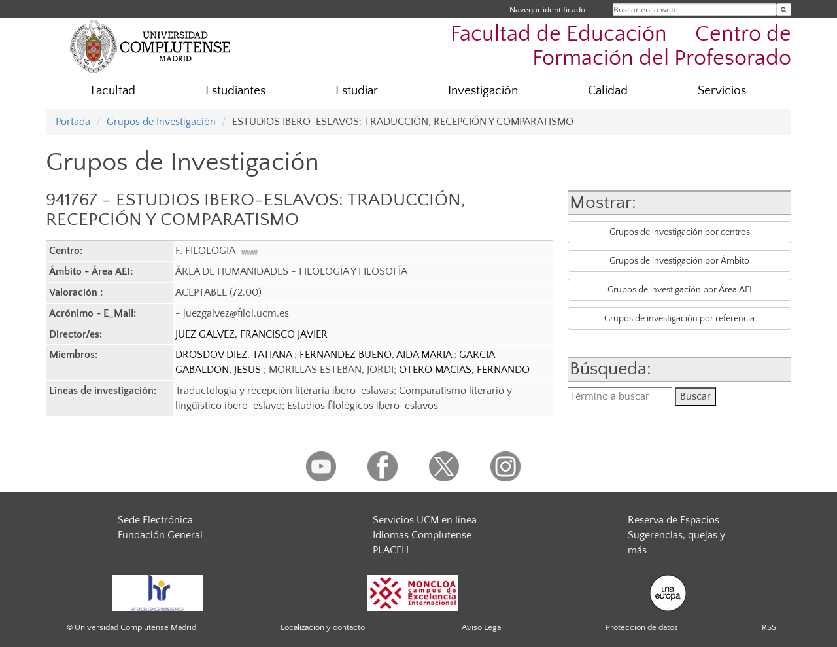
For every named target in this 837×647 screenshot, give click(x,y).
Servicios (722, 90)
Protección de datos (642, 627)
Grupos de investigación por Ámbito (679, 261)
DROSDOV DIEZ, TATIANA (234, 354)
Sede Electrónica (155, 520)
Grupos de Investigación (161, 122)
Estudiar (356, 90)
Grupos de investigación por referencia (679, 318)
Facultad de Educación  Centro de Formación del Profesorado (621, 46)
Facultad (113, 90)
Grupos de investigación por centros (679, 232)
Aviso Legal (482, 627)
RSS (769, 627)
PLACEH (391, 550)
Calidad (608, 90)
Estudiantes (235, 90)
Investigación (483, 90)
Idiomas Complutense (422, 535)
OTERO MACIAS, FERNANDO (464, 370)
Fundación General (160, 535)
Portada (73, 122)
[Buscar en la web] (783, 9)
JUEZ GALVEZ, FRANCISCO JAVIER (251, 334)
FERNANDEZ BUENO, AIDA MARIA (376, 354)
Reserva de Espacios (673, 520)
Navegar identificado (547, 9)
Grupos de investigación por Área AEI (679, 290)
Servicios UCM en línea (425, 520)
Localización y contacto (323, 627)
